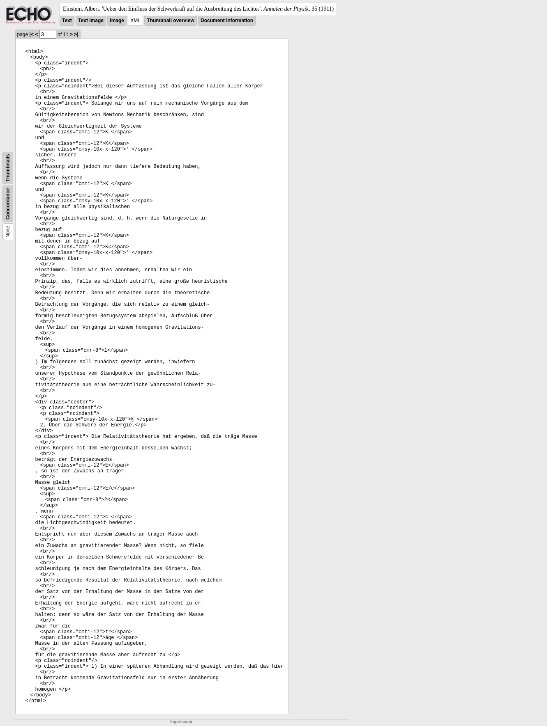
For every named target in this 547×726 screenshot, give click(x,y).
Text (67, 20)
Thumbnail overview (170, 20)
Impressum (181, 721)
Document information (227, 20)
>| (76, 34)
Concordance (8, 204)
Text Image (91, 20)
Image (117, 20)
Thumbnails (8, 168)
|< (32, 34)
